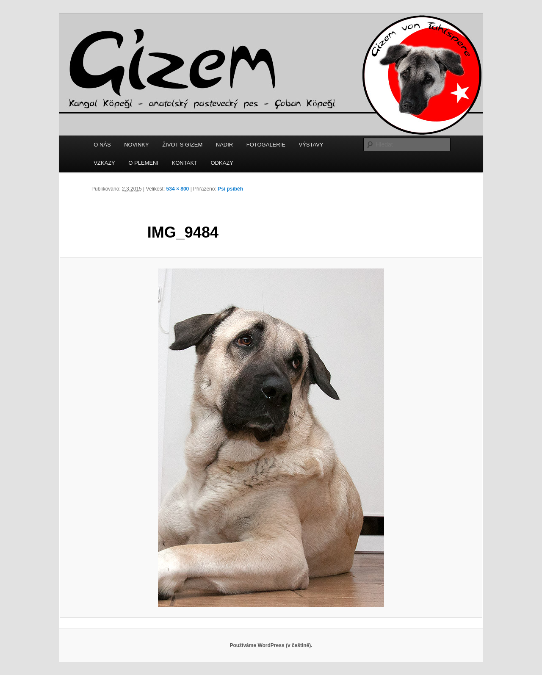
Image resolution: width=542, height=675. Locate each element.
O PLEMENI (143, 163)
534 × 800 (177, 189)
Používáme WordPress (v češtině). (271, 645)
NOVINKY (136, 144)
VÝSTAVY (311, 144)
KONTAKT (184, 163)
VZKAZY (104, 163)
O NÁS (102, 144)
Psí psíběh (230, 189)
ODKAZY (222, 163)
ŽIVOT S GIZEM (182, 144)
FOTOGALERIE (265, 144)
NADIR (224, 144)
